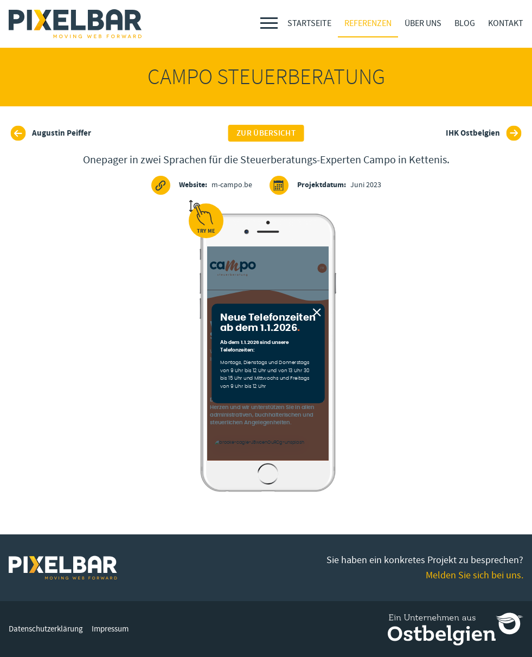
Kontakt (505, 23)
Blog (464, 23)
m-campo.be (201, 185)
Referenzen (368, 23)
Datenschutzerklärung (46, 629)
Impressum (110, 629)
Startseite (309, 23)
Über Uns (423, 23)
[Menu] (269, 23)
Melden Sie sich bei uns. (474, 575)
